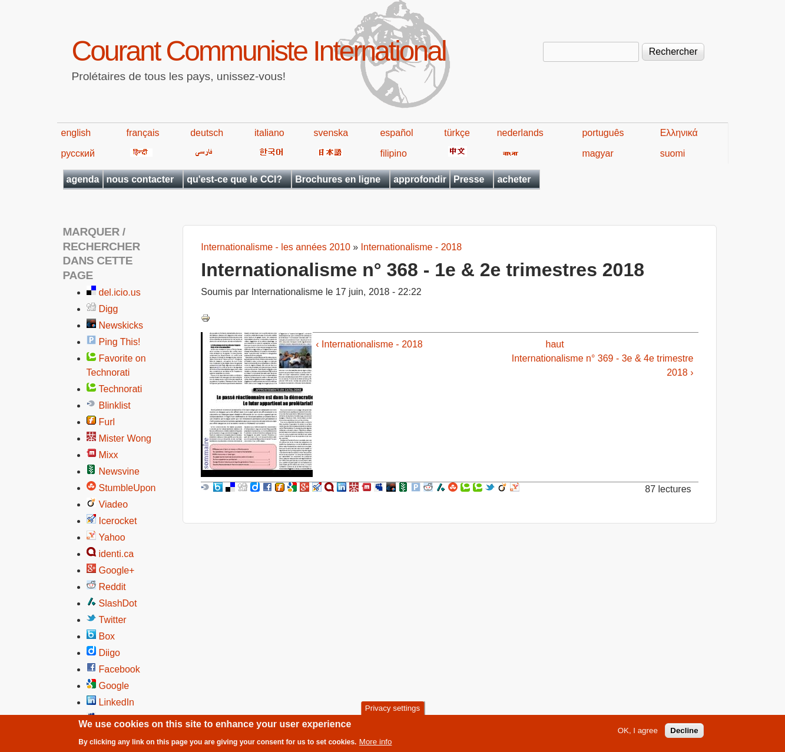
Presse (469, 179)
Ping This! (120, 342)
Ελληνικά (679, 133)
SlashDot (118, 603)
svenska (331, 133)
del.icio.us (120, 292)
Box (107, 636)
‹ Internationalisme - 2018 (369, 344)
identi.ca (116, 554)
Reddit (112, 587)
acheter (514, 179)
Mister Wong (125, 438)
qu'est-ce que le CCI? (234, 179)
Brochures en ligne (337, 179)
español (396, 133)
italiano (269, 133)
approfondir (419, 179)
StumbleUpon (127, 488)
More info (375, 744)
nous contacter (140, 179)
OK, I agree (638, 733)
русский (78, 153)
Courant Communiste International (259, 51)
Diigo (109, 653)
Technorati (121, 389)
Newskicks (121, 325)
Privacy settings (392, 711)
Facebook (119, 669)
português (603, 133)
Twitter (113, 620)
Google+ (117, 570)
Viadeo (113, 504)
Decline (684, 733)
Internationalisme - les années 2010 (275, 247)
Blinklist (115, 405)
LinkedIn (117, 702)
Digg (108, 309)
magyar (597, 153)
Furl (107, 422)
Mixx (108, 455)
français (142, 133)
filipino (393, 153)
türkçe (457, 133)
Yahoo (112, 537)
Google (114, 686)
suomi (672, 153)
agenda (83, 179)
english (76, 133)
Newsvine (119, 471)
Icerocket (118, 521)
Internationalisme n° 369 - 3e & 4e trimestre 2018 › (603, 365)
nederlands (520, 133)
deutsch (206, 133)
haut (555, 344)
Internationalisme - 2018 (411, 247)
